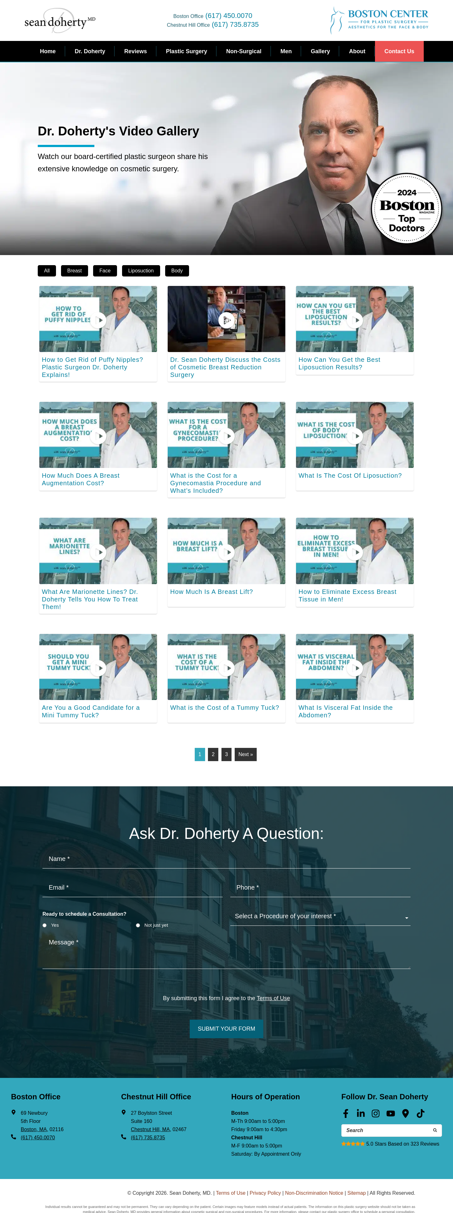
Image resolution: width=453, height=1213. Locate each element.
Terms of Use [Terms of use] (273, 977)
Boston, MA (34, 1106)
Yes (55, 904)
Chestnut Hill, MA (150, 1106)
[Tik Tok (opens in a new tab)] (420, 1093)
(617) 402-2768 (402, 1201)
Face (105, 270)
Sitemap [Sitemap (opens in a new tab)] (356, 1168)
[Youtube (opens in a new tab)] (390, 1093)
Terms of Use (230, 1168)
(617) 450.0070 (228, 16)
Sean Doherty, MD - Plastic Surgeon (60, 20)
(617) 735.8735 (235, 24)
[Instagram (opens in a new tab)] (375, 1093)
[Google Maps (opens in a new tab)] (405, 1093)
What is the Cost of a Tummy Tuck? (220, 686)
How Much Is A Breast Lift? (207, 577)
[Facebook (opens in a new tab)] (345, 1093)
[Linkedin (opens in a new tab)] (360, 1093)
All (47, 270)
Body (177, 270)
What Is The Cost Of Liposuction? (346, 468)
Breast (74, 270)
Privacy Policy (265, 1168)
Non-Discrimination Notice (314, 1168)
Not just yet (156, 904)
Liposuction (141, 270)
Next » (245, 733)
